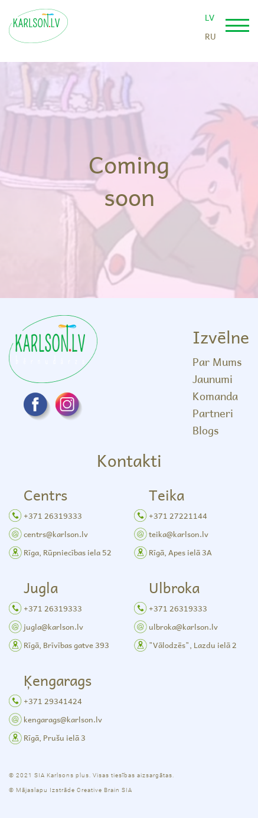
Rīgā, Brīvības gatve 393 (66, 645)
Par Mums (216, 361)
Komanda (215, 395)
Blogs (205, 430)
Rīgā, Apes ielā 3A (180, 552)
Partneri (212, 412)
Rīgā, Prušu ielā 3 (55, 737)
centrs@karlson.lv (56, 534)
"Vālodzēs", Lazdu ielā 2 (193, 645)
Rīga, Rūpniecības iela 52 (68, 552)
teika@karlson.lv (178, 534)
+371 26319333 (53, 515)
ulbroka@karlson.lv (183, 626)
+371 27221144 (178, 515)
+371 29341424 (53, 701)
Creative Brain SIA (104, 790)
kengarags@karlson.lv (63, 719)
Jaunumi (212, 378)
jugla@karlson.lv (53, 626)
